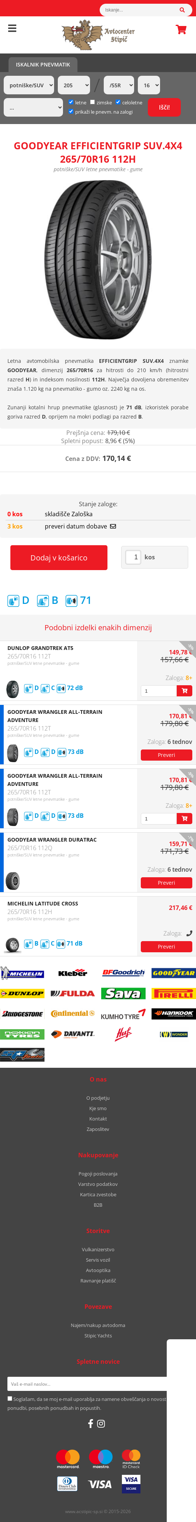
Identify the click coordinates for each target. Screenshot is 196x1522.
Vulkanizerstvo (98, 1249)
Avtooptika (98, 1270)
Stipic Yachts (98, 1335)
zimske (101, 102)
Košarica (179, 29)
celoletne (129, 102)
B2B (98, 1204)
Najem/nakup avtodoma (98, 1325)
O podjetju (98, 1098)
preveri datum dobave (80, 526)
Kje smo (98, 1108)
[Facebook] (90, 1423)
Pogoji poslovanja (98, 1173)
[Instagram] (101, 1423)
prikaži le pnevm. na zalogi (104, 111)
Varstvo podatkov (98, 1184)
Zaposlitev (98, 1129)
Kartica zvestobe (98, 1194)
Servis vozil (98, 1259)
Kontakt (98, 1118)
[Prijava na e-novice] (179, 1384)
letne (77, 102)
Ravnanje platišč (98, 1280)
